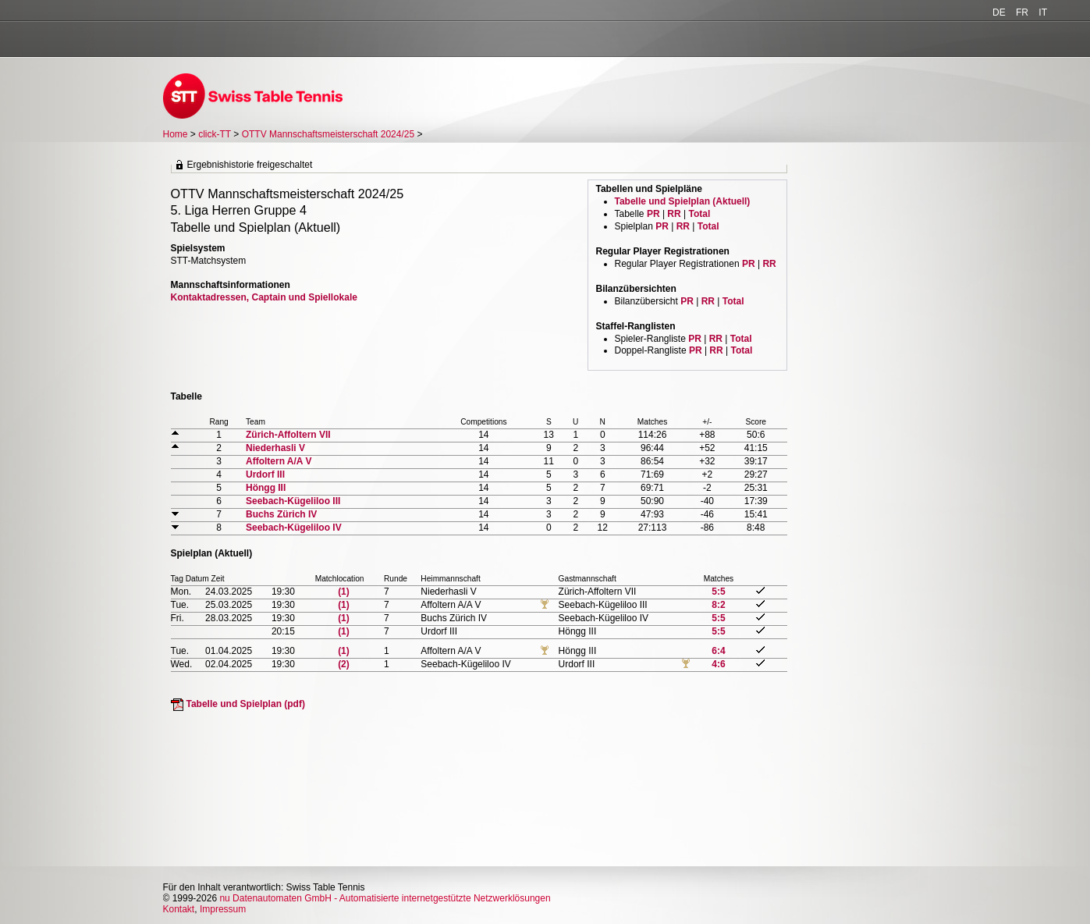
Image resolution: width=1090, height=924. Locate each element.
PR (653, 213)
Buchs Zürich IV (281, 514)
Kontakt (179, 909)
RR (673, 213)
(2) (344, 664)
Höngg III (266, 487)
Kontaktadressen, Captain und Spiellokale (264, 297)
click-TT (214, 134)
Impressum (223, 909)
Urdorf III (265, 474)
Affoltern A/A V (278, 461)
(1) (344, 591)
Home (175, 134)
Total (699, 213)
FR (1022, 12)
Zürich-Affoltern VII (288, 434)
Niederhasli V (275, 447)
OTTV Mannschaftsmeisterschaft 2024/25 (329, 134)
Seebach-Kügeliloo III (293, 501)
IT (1043, 12)
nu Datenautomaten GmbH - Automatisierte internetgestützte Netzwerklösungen (384, 898)
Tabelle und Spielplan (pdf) (245, 703)
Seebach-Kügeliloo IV (294, 527)
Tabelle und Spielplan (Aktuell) (683, 201)
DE (999, 12)
